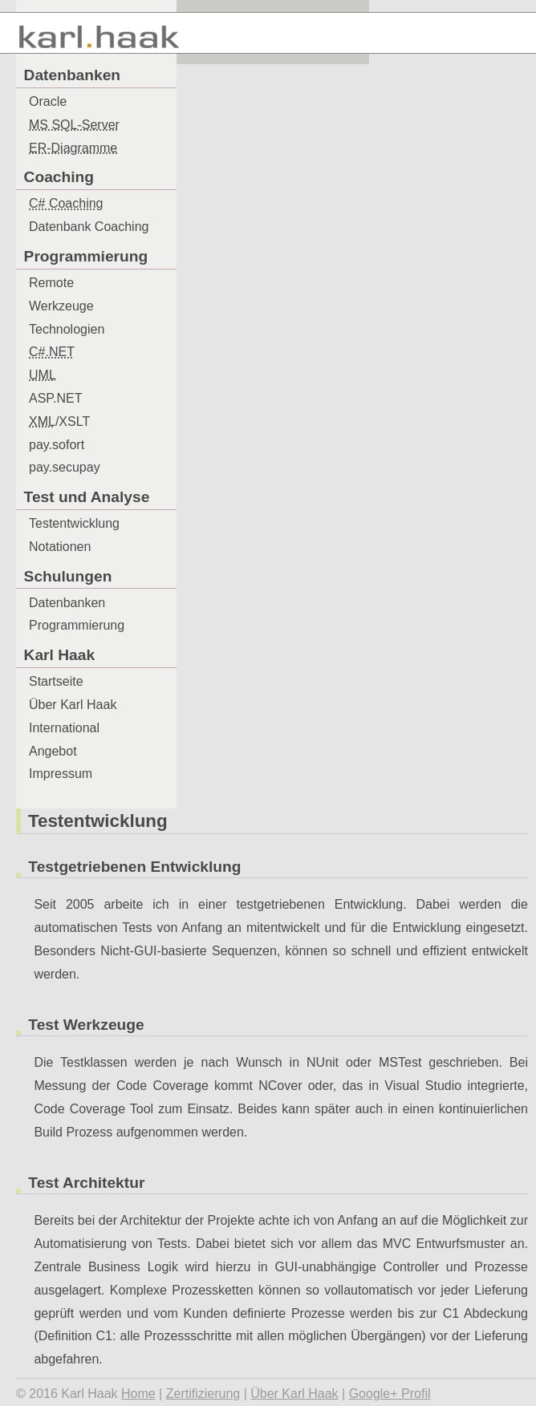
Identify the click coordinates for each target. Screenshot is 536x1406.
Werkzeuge (61, 306)
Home (138, 1393)
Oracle (48, 101)
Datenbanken (67, 603)
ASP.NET (55, 398)
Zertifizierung (203, 1393)
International (64, 728)
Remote (51, 283)
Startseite (56, 681)
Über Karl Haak (72, 704)
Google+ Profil (390, 1393)
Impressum (60, 773)
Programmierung (76, 625)
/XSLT (59, 421)
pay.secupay (64, 467)
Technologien (66, 329)
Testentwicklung (74, 523)
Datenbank (88, 226)
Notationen (60, 546)
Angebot (53, 751)
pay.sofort (56, 445)
